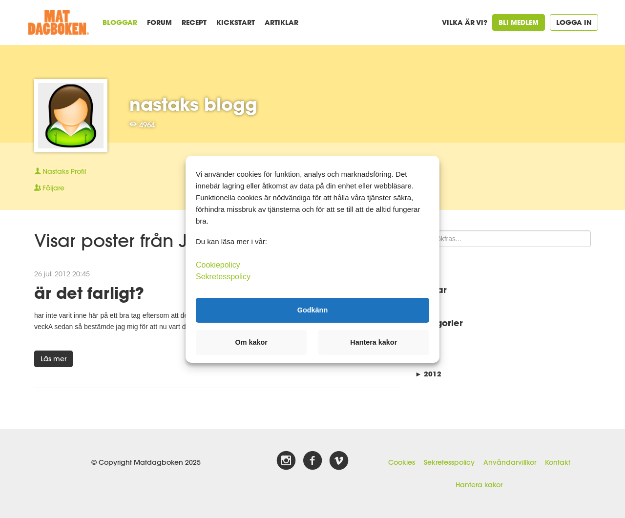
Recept (194, 22)
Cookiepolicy (218, 264)
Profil (60, 171)
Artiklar (281, 22)
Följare (49, 188)
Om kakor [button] (251, 342)
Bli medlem (519, 22)
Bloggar (120, 22)
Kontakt (557, 462)
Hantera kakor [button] (373, 342)
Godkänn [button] (312, 310)
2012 (428, 373)
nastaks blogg (193, 104)
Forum (159, 22)
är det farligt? (89, 292)
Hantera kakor (479, 484)
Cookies (401, 462)
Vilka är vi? (464, 22)
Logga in (574, 22)
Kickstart (235, 22)
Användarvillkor (509, 462)
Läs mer (53, 358)
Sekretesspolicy (449, 462)
